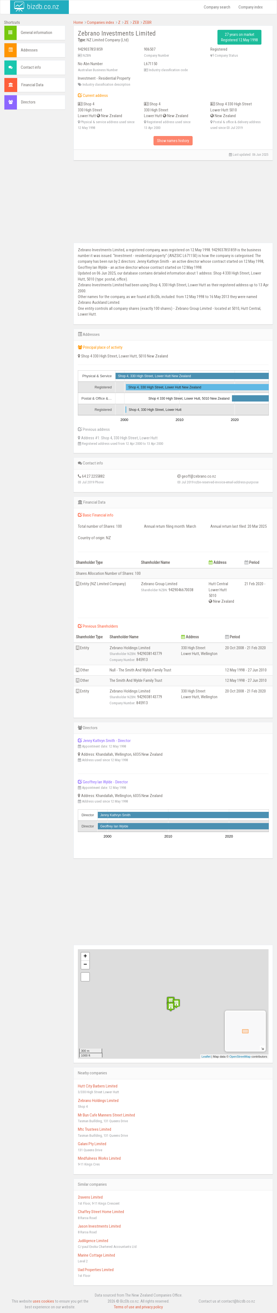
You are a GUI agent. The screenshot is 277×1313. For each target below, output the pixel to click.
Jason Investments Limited (99, 1226)
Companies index (100, 22)
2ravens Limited (90, 1197)
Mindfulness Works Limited (99, 1158)
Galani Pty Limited (92, 1143)
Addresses (29, 50)
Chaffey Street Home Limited (101, 1211)
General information (36, 32)
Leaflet (206, 1056)
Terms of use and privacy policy (138, 1307)
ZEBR (147, 22)
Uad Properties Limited (96, 1269)
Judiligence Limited (93, 1240)
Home (78, 22)
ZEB (135, 22)
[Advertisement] (34, 197)
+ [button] (85, 957)
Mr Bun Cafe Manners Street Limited (106, 1115)
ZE (126, 22)
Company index (250, 7)
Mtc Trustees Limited (94, 1129)
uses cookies (43, 1301)
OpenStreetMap (240, 1056)
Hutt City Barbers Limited (97, 1086)
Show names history (173, 140)
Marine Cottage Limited (96, 1255)
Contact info (31, 67)
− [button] (85, 965)
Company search (217, 7)
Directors (28, 102)
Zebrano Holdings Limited (98, 1100)
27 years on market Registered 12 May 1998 (239, 37)
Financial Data (32, 84)
